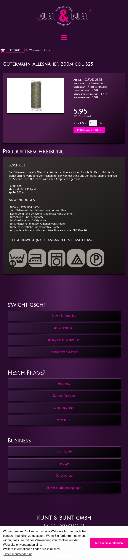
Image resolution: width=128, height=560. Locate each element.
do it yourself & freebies (64, 340)
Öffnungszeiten (64, 408)
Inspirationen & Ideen (64, 352)
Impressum (64, 463)
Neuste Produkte (64, 328)
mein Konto (64, 451)
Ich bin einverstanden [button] (109, 543)
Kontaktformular (64, 395)
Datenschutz (64, 475)
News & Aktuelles (64, 315)
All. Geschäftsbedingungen (64, 488)
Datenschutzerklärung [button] (18, 554)
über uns (64, 383)
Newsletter (64, 420)
